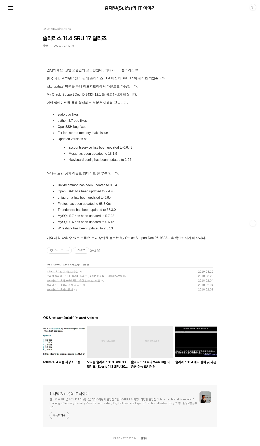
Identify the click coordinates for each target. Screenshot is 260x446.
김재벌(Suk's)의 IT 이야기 (130, 8)
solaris (66, 264)
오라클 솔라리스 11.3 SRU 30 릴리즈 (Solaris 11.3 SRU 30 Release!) (84, 276)
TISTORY (131, 438)
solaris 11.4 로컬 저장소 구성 (62, 271)
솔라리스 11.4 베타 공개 (60, 289)
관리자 (144, 438)
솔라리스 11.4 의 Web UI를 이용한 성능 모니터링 (73, 280)
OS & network (54, 264)
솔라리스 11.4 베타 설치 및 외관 (64, 285)
